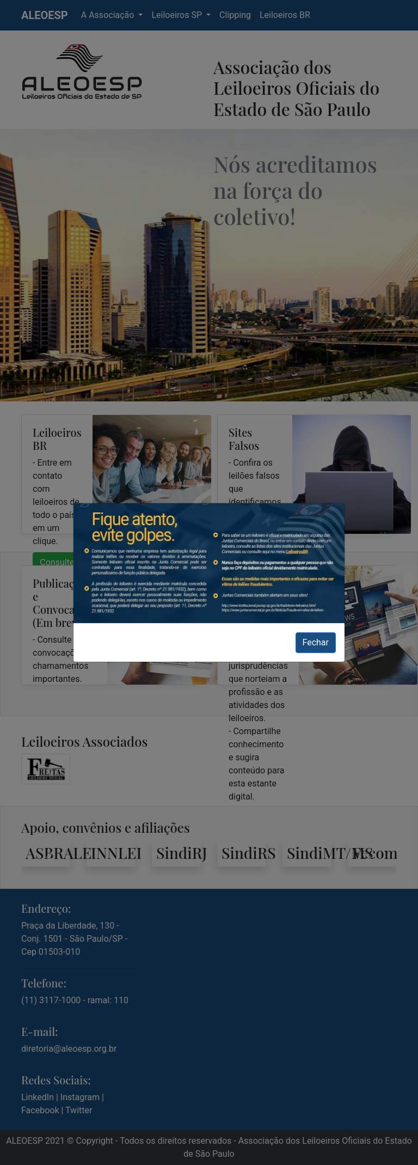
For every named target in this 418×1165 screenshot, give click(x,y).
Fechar (316, 642)
